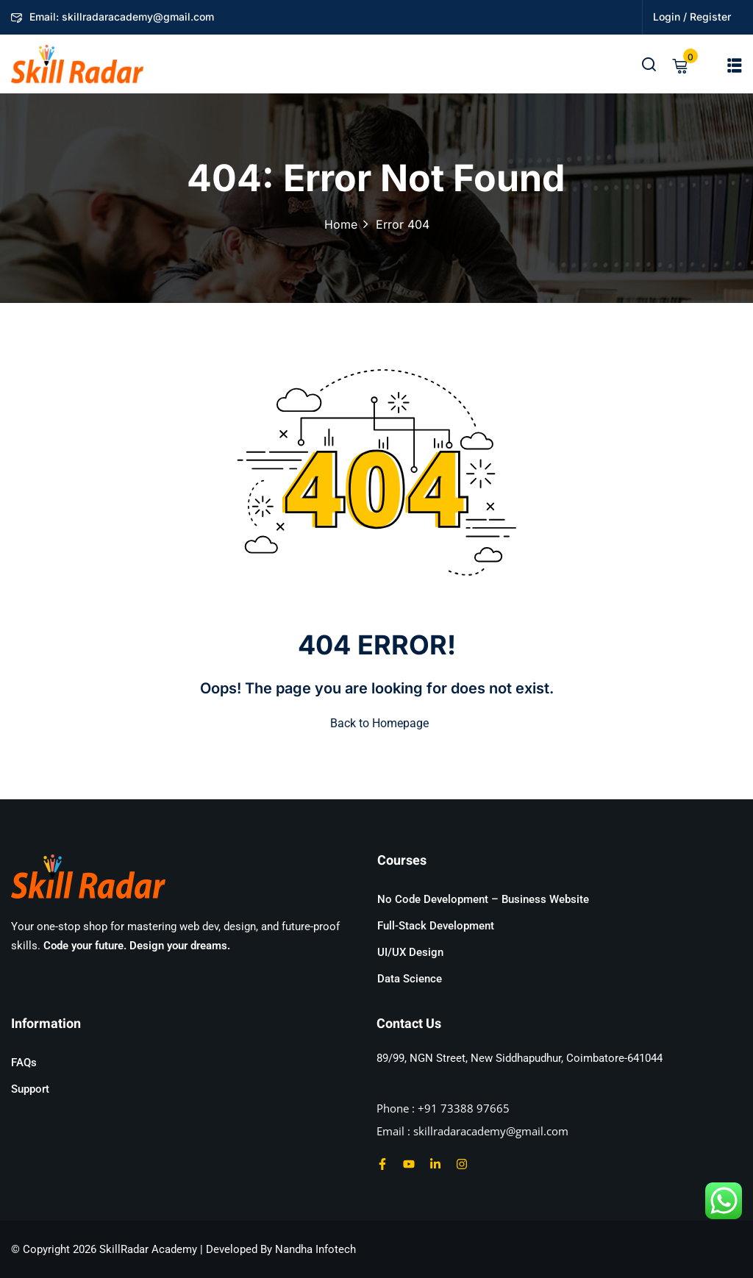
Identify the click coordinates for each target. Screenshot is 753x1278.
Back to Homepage (376, 723)
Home (340, 224)
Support (30, 1089)
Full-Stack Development (435, 925)
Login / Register (692, 16)
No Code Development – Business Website (483, 899)
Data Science (409, 978)
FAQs (24, 1062)
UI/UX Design (410, 952)
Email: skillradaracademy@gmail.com (112, 16)
